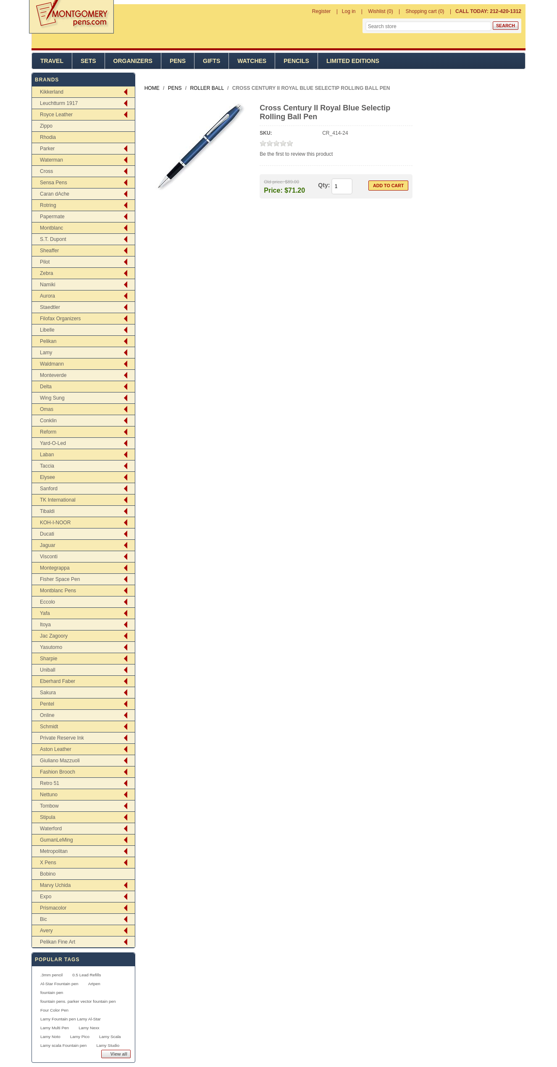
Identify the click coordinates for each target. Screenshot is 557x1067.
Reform (48, 432)
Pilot (45, 262)
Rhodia (48, 137)
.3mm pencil (51, 975)
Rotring (48, 205)
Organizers (132, 61)
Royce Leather (56, 115)
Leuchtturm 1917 (59, 103)
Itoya (45, 625)
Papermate (52, 217)
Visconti (49, 557)
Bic (43, 919)
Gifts (211, 61)
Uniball (47, 670)
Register (321, 11)
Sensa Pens (53, 183)
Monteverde (53, 375)
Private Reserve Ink (62, 738)
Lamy (46, 353)
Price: (273, 190)
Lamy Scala (110, 1036)
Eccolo (47, 602)
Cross (46, 171)
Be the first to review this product (296, 154)
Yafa (45, 613)
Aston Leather (55, 749)
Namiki (47, 285)
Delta (46, 387)
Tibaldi (47, 511)
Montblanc (51, 228)
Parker (47, 149)
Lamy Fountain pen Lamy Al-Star (70, 1019)
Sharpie (48, 659)
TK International (58, 500)
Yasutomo (51, 647)
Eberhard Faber (57, 681)
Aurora (47, 296)
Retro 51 (49, 783)
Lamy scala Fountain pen (63, 1045)
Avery (46, 931)
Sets (88, 61)
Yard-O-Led (53, 443)
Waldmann (52, 364)
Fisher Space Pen (60, 579)
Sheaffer (49, 251)
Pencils (296, 61)
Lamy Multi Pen (54, 1027)
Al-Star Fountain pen (59, 983)
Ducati (47, 534)
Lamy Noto (50, 1036)
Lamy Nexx (89, 1027)
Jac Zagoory (54, 636)
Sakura (48, 693)
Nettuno (49, 795)
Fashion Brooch (57, 772)
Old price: (274, 181)
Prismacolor (53, 908)
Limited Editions (352, 61)
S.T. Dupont (53, 239)
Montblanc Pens (58, 591)
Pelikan (48, 341)
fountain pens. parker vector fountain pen (78, 1001)
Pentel (47, 704)
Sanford (49, 489)
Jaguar (47, 545)
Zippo (46, 126)
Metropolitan (54, 851)
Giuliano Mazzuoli (60, 761)
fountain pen (51, 992)
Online (47, 715)
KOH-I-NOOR (55, 523)
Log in (349, 11)
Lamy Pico (79, 1036)
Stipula (47, 817)
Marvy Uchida (55, 885)
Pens (178, 61)
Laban (47, 455)
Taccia (47, 466)
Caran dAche (54, 194)
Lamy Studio (107, 1045)
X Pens (48, 863)
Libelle (47, 330)
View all (118, 1054)
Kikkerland (51, 92)
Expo (45, 897)
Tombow (49, 806)
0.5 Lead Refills (86, 975)
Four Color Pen (54, 1010)
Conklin (48, 421)
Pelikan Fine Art (57, 942)
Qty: (324, 185)
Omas (46, 409)
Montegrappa (55, 568)
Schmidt (49, 727)
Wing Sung (52, 398)
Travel (51, 61)
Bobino (47, 874)
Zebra (46, 273)
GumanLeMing (56, 840)
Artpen (94, 983)
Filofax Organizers (60, 319)
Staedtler (50, 307)
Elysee (47, 477)
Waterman (51, 160)
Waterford (51, 829)
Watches (251, 61)
